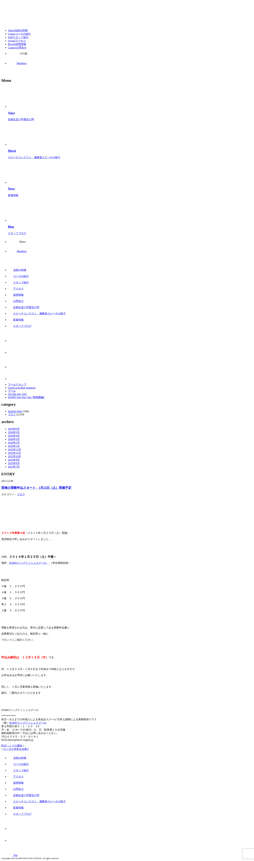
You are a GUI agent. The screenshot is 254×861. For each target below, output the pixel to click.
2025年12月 (14, 449)
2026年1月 (14, 446)
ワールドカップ (17, 384)
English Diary (15, 411)
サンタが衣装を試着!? (16, 749)
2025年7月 (14, 466)
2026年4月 (14, 435)
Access (17, 40)
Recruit (17, 44)
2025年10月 (14, 456)
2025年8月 (14, 463)
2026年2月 (14, 442)
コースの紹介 (18, 276)
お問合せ (16, 301)
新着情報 (16, 319)
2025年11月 (14, 453)
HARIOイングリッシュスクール (29, 562)
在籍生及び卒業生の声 (23, 307)
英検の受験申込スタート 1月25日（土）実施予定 (36, 487)
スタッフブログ (20, 326)
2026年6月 (14, 428)
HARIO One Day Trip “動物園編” (26, 397)
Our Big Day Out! (17, 394)
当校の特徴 (17, 270)
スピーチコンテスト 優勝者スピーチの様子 (37, 313)
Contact (17, 47)
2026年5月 (14, 432)
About (18, 30)
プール (12, 390)
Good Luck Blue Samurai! (22, 387)
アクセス (16, 288)
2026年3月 (14, 439)
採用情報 (16, 294)
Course (19, 33)
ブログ (12, 414)
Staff (18, 37)
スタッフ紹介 (18, 282)
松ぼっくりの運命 (11, 745)
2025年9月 (14, 459)
